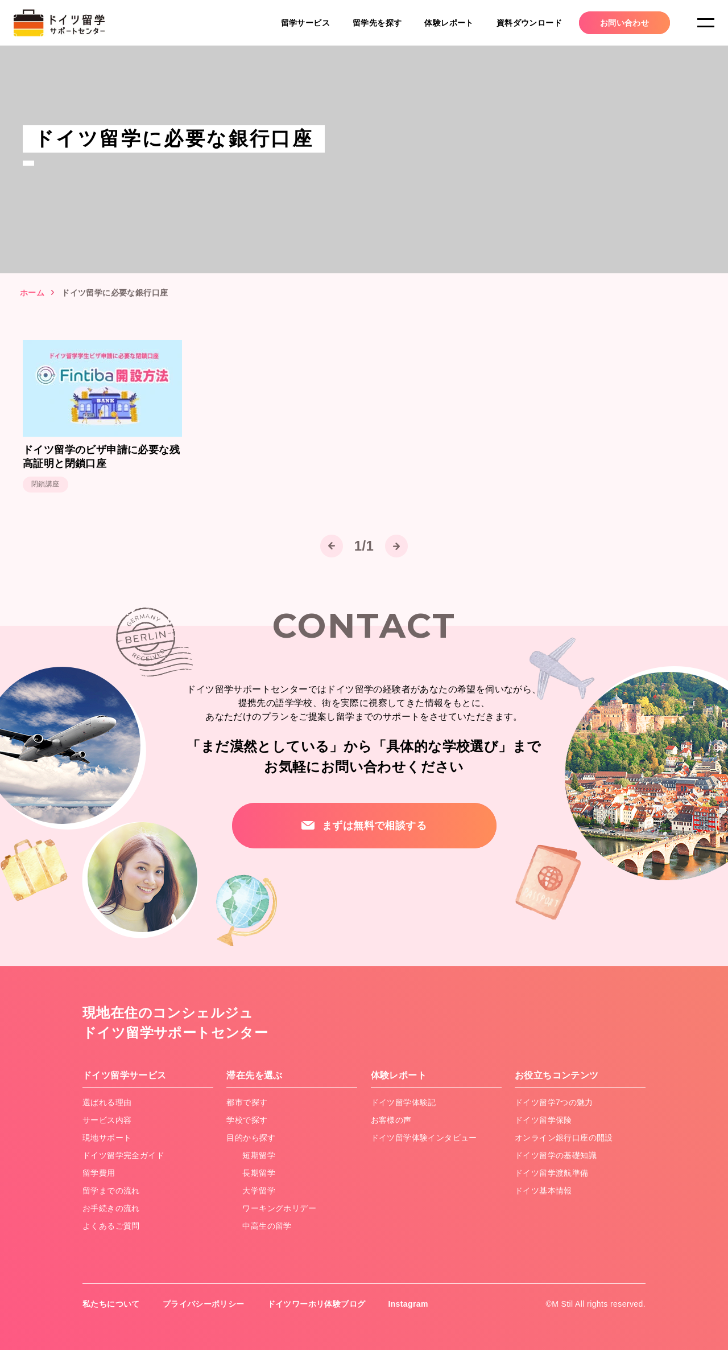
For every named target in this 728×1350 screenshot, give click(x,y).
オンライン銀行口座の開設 (564, 1137)
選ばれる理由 (106, 1102)
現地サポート (106, 1137)
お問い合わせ (624, 22)
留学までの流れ (111, 1190)
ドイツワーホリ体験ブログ (316, 1303)
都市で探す (246, 1102)
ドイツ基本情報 (543, 1190)
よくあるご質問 (111, 1225)
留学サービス (305, 22)
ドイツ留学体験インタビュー (424, 1137)
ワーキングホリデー (279, 1208)
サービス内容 (106, 1120)
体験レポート (448, 22)
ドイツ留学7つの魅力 (554, 1102)
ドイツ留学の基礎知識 (556, 1155)
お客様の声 (391, 1120)
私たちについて (111, 1303)
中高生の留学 (266, 1225)
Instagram (408, 1303)
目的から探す (250, 1137)
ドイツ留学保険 (543, 1120)
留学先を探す (377, 22)
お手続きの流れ (111, 1208)
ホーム (32, 292)
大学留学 (258, 1190)
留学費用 (98, 1172)
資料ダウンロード (529, 22)
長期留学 (258, 1172)
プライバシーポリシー (204, 1303)
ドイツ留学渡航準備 (552, 1172)
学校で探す (246, 1120)
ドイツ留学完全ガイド (123, 1155)
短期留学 (258, 1155)
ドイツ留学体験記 (403, 1102)
